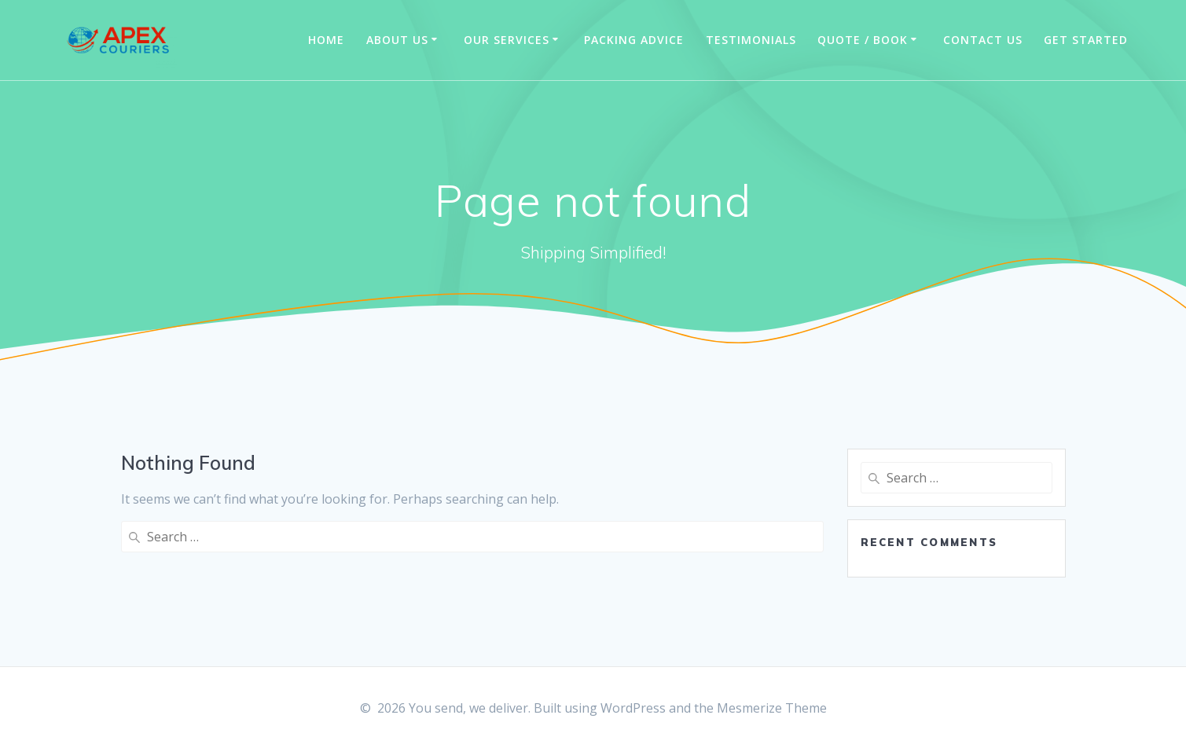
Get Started (1086, 39)
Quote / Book (862, 39)
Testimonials (751, 39)
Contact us (983, 39)
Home (326, 39)
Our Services (506, 39)
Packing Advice (634, 39)
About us (397, 39)
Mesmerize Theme (772, 708)
